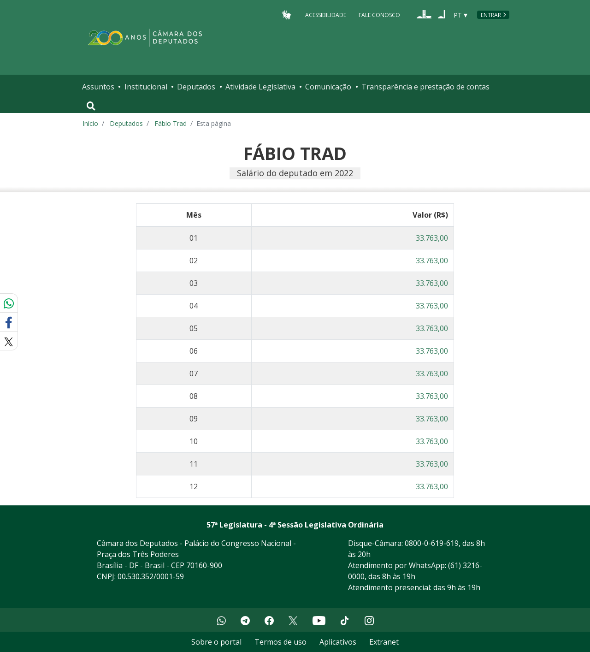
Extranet (384, 642)
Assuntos (98, 87)
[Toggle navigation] (91, 106)
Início (90, 123)
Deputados (196, 87)
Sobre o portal (216, 642)
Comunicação (328, 87)
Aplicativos (337, 642)
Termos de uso (280, 642)
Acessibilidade (325, 14)
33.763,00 (432, 238)
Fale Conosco (379, 14)
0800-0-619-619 (432, 543)
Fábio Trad (170, 123)
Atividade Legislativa (260, 87)
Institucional (145, 87)
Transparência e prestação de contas (425, 87)
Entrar (491, 15)
